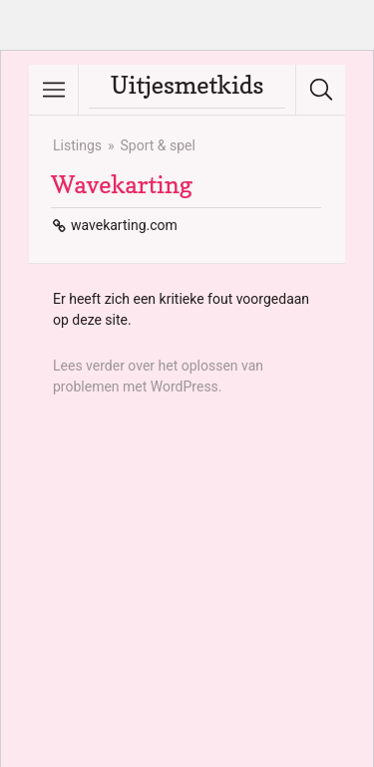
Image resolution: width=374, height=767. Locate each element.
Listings (77, 145)
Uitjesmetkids (187, 85)
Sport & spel (158, 145)
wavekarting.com (124, 225)
